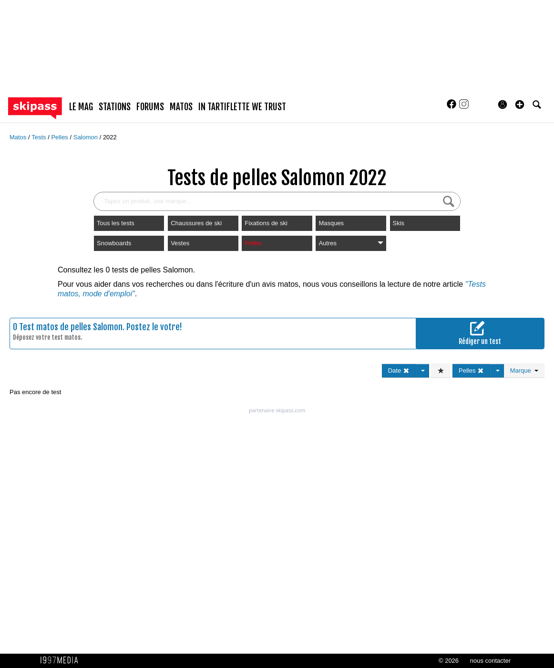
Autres (350, 243)
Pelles (60, 137)
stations (115, 107)
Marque (524, 370)
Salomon (86, 137)
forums (150, 107)
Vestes (180, 243)
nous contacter (490, 660)
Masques (331, 223)
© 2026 (449, 660)
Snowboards (114, 243)
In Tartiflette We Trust (242, 107)
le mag (81, 107)
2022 (110, 137)
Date (399, 370)
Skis (399, 223)
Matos (19, 137)
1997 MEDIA (62, 660)
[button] (519, 104)
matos (181, 107)
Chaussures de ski (196, 223)
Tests (39, 137)
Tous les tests (115, 223)
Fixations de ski (266, 223)
